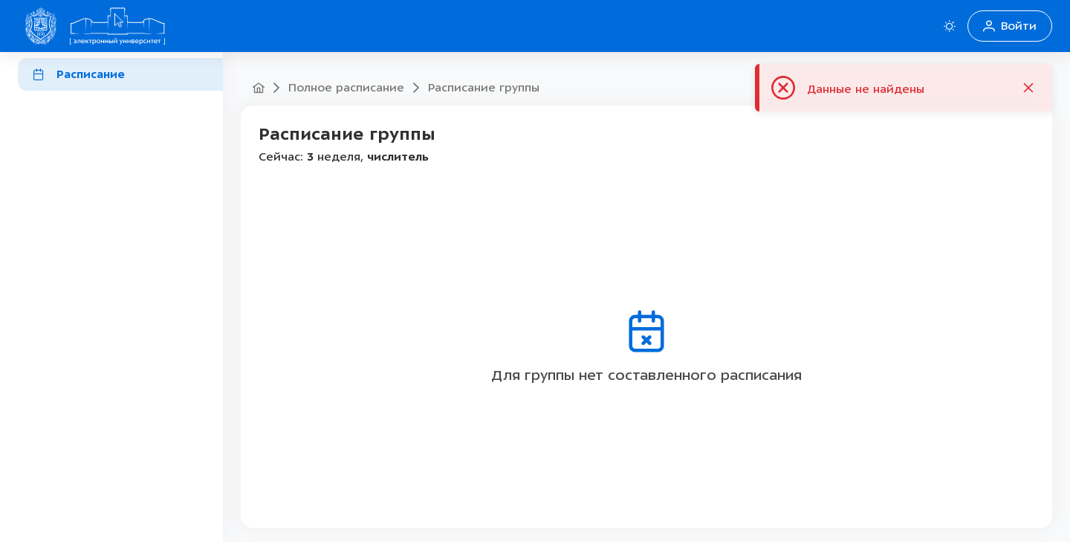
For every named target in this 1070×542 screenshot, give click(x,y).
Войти (1010, 26)
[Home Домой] (117, 26)
